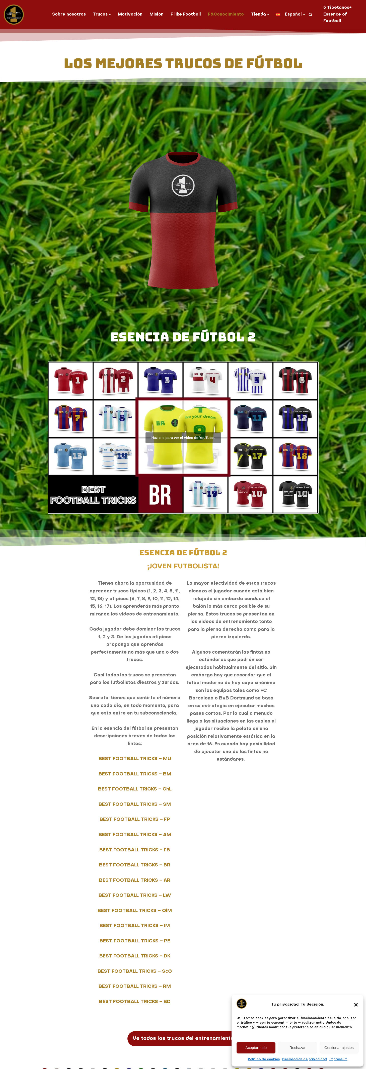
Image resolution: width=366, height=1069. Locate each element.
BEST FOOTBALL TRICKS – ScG (135, 972)
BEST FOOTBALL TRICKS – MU (135, 759)
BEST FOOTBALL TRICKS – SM (135, 805)
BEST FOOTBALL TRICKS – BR (134, 865)
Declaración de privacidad (304, 1059)
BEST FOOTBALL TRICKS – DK (134, 957)
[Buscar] (311, 14)
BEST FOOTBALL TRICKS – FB (134, 850)
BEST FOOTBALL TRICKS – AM (135, 835)
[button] (355, 1004)
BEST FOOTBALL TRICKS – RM (135, 987)
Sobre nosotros (69, 15)
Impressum (338, 1059)
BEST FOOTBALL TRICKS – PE (135, 941)
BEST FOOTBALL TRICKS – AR (134, 881)
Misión (157, 15)
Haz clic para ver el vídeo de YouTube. (182, 437)
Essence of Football (335, 18)
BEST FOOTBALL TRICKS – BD (135, 1002)
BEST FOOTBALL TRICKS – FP (135, 820)
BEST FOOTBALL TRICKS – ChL (135, 789)
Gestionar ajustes (339, 1047)
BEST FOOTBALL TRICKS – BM (135, 774)
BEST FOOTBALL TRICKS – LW (135, 896)
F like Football (186, 15)
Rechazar (297, 1047)
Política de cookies (264, 1059)
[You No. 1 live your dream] (14, 15)
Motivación (130, 15)
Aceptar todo (256, 1047)
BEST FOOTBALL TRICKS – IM (135, 926)
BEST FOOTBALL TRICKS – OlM (135, 911)
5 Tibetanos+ (338, 8)
